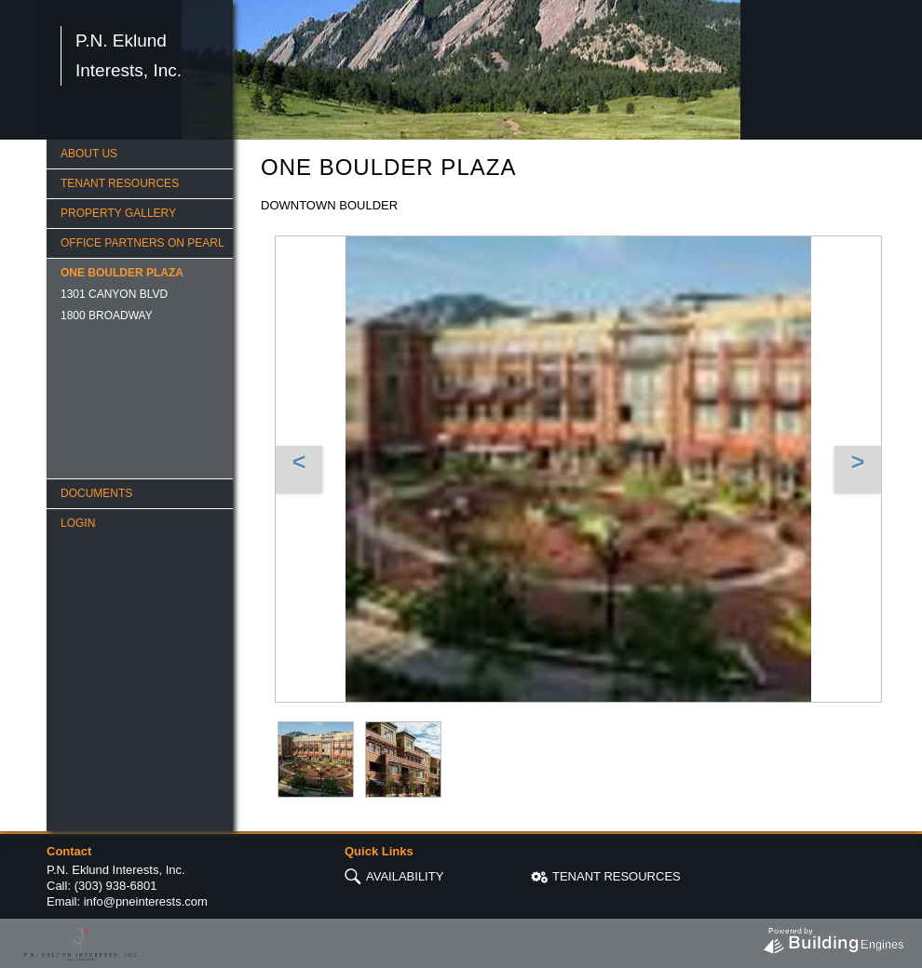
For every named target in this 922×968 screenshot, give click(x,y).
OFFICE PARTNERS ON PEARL (142, 242)
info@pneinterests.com (146, 901)
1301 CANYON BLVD (114, 294)
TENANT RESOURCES (120, 183)
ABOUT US (89, 153)
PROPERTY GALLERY (118, 213)
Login (78, 523)
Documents (96, 493)
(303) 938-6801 (116, 886)
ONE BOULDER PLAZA (122, 272)
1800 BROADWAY (107, 315)
